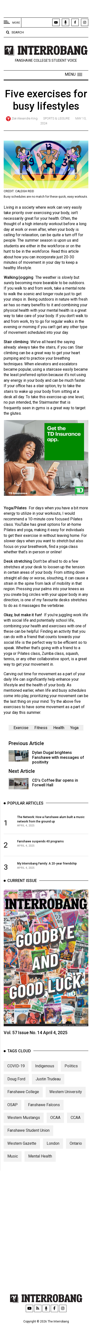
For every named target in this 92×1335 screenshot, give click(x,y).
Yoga (74, 727)
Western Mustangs (23, 1128)
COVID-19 (16, 1076)
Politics (71, 1076)
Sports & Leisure (56, 118)
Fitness (40, 727)
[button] (73, 74)
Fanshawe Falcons (44, 1115)
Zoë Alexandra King (25, 118)
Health (58, 727)
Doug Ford (16, 1089)
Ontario (76, 1153)
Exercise (20, 727)
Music (12, 1166)
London (53, 1153)
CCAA (75, 1128)
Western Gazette (21, 1153)
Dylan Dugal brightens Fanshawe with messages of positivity (58, 757)
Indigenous (44, 1076)
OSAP (12, 1115)
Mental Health (40, 1166)
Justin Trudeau (48, 1089)
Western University (65, 1102)
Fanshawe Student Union (28, 1140)
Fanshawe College (23, 1102)
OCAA (55, 1128)
